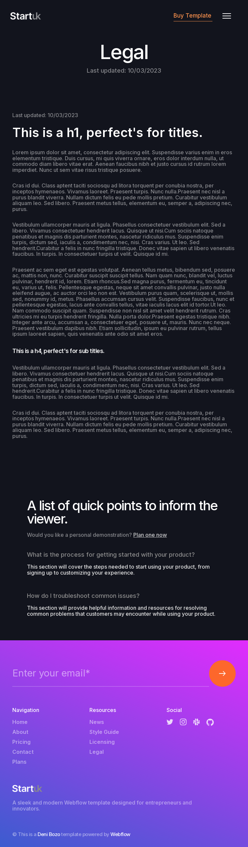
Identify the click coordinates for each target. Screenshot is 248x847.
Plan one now (150, 534)
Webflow (120, 834)
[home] (25, 16)
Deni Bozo (49, 834)
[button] (227, 16)
